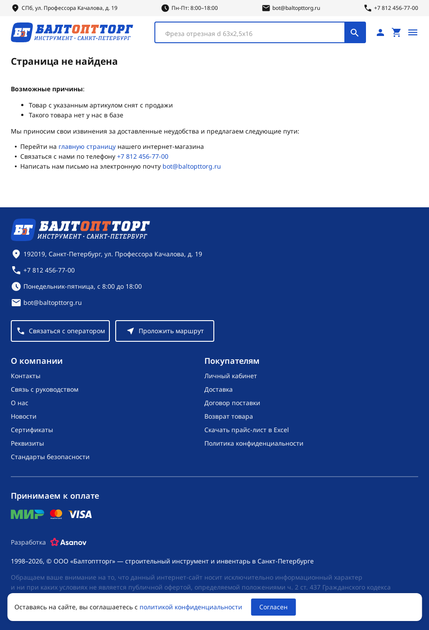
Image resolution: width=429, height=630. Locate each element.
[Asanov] (68, 542)
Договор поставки (232, 402)
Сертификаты (32, 429)
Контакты (26, 375)
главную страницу (87, 146)
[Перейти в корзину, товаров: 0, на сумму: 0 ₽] (396, 32)
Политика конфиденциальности (253, 443)
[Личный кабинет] (380, 32)
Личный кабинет (230, 375)
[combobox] (260, 32)
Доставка (218, 389)
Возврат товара (228, 416)
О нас (19, 402)
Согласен (273, 607)
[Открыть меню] (412, 32)
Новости (23, 416)
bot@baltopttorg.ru (192, 166)
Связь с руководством (44, 389)
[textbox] (254, 33)
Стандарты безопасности (50, 456)
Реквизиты (27, 443)
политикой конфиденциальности (191, 607)
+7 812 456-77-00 (142, 156)
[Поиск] (354, 32)
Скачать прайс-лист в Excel (246, 429)
